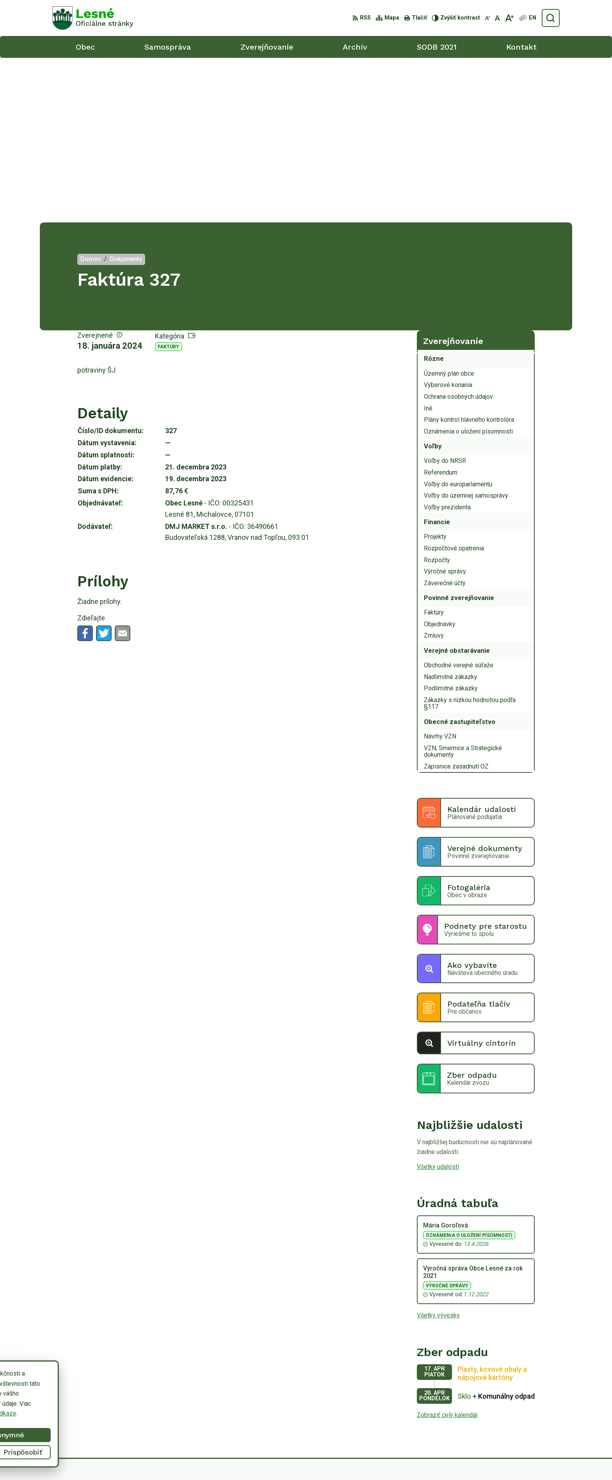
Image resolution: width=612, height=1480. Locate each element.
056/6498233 (517, 1406)
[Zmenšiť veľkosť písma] (487, 18)
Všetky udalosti (438, 1002)
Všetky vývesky (438, 1150)
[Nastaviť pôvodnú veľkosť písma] (497, 18)
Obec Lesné (444, 1459)
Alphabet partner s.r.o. (346, 1459)
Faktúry (168, 182)
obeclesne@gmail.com (529, 1423)
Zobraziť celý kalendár (447, 1250)
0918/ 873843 (517, 1415)
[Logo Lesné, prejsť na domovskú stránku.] (92, 18)
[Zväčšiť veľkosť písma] (509, 18)
